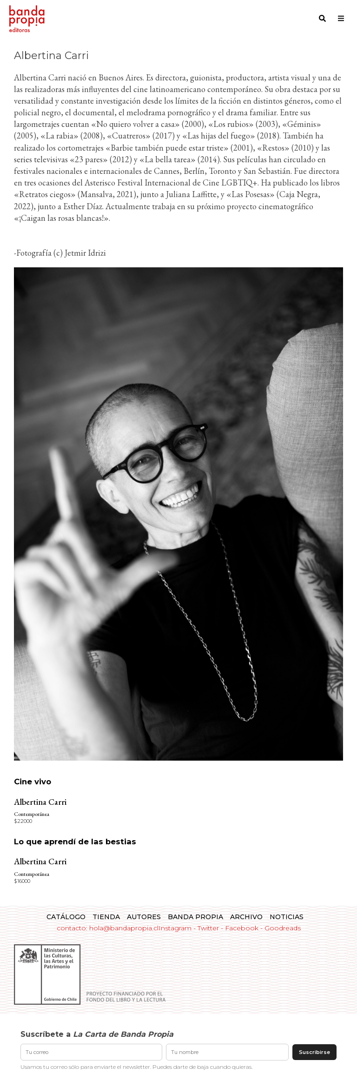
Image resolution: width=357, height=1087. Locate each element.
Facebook (241, 928)
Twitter (208, 928)
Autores (144, 917)
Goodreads (282, 928)
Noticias (287, 917)
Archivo (246, 917)
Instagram (175, 928)
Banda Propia (195, 917)
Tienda (106, 917)
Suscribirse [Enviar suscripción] (314, 1052)
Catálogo (66, 917)
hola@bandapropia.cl (124, 928)
